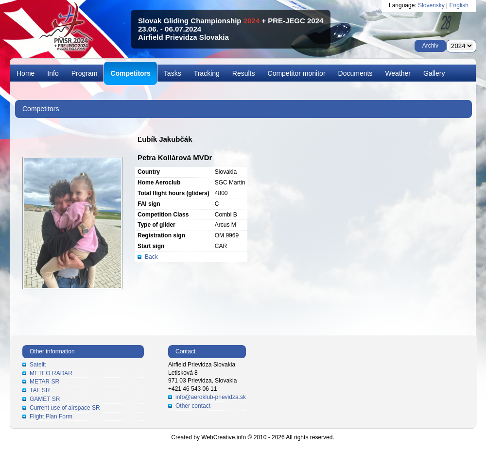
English (459, 5)
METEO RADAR (51, 373)
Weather (398, 73)
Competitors (130, 73)
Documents (355, 73)
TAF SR (40, 390)
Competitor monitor (297, 73)
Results (243, 73)
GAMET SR (45, 399)
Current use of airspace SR (65, 407)
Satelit (38, 364)
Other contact (192, 405)
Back (151, 256)
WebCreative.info (223, 437)
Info (52, 73)
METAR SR (44, 381)
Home (26, 73)
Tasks (172, 73)
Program (84, 73)
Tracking (207, 73)
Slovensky (431, 5)
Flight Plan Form (51, 416)
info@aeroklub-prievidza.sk (210, 397)
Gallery (434, 73)
